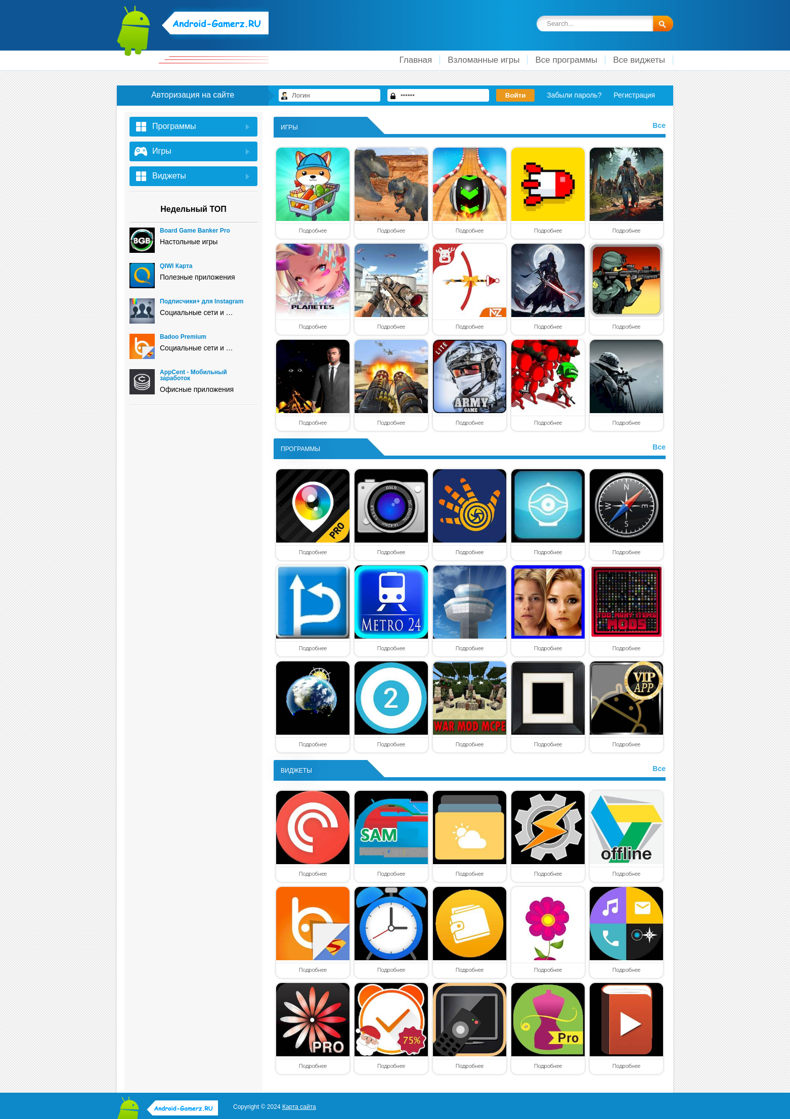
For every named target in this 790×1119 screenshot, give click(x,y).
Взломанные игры (483, 60)
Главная (416, 60)
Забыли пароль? (574, 95)
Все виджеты (639, 60)
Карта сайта (299, 1106)
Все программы (566, 60)
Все (659, 125)
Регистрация (634, 95)
